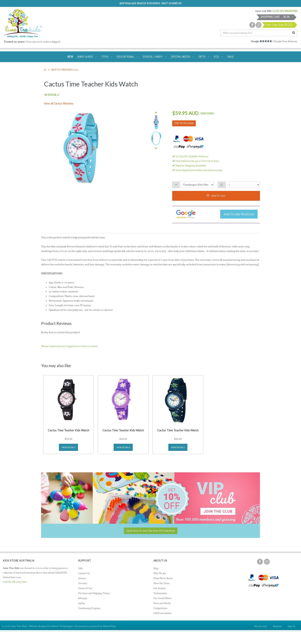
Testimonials (160, 593)
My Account (260, 626)
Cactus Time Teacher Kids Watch (68, 430)
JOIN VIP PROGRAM (184, 123)
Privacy (82, 578)
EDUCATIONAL (127, 56)
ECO (218, 56)
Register (277, 626)
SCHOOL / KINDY (154, 56)
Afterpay (82, 598)
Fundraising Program (89, 608)
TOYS (106, 56)
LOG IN (278, 11)
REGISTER (290, 11)
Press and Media (162, 603)
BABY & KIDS (87, 56)
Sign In (291, 626)
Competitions (160, 608)
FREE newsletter (162, 613)
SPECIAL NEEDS (182, 56)
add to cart (216, 195)
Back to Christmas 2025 (64, 69)
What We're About (163, 578)
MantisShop (109, 626)
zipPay (81, 603)
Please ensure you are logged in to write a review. (69, 346)
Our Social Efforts (162, 598)
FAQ (80, 568)
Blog (155, 568)
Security (82, 583)
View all (58, 103)
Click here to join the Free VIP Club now (150, 530)
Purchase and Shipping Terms (94, 593)
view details (68, 447)
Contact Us (84, 573)
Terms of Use (85, 588)
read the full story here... (15, 581)
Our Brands (159, 588)
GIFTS (203, 56)
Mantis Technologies (62, 626)
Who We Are (159, 573)
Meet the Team (161, 583)
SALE (230, 56)
